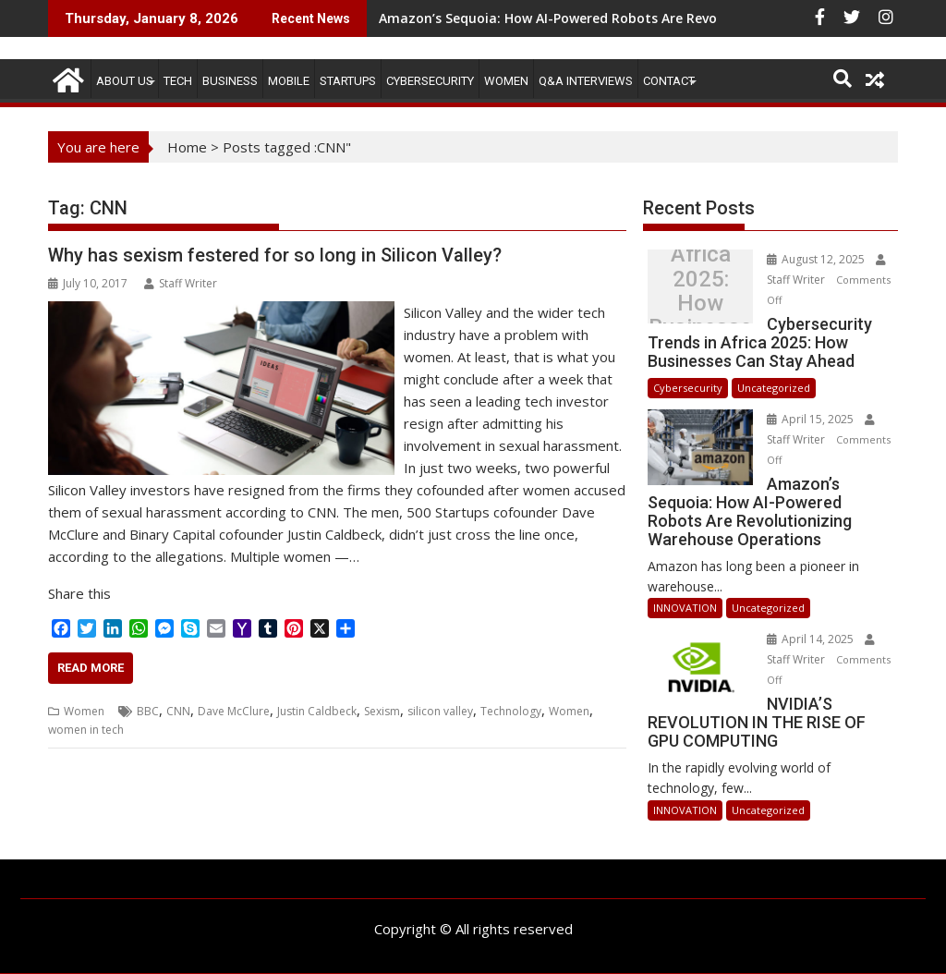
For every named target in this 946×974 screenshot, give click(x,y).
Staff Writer (180, 283)
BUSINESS (230, 81)
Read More (90, 668)
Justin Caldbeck (317, 711)
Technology (510, 711)
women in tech (86, 729)
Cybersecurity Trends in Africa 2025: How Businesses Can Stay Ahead (701, 291)
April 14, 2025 (811, 639)
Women (506, 81)
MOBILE (288, 81)
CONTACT (669, 81)
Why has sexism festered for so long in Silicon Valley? (275, 255)
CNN (178, 711)
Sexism (382, 711)
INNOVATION (685, 608)
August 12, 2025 (817, 259)
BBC (148, 711)
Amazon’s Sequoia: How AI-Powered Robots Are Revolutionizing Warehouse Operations (659, 18)
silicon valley (440, 711)
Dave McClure (234, 711)
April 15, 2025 (811, 419)
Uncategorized (773, 388)
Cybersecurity (430, 81)
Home (187, 147)
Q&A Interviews (586, 81)
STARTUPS (348, 81)
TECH (178, 81)
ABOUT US (124, 81)
